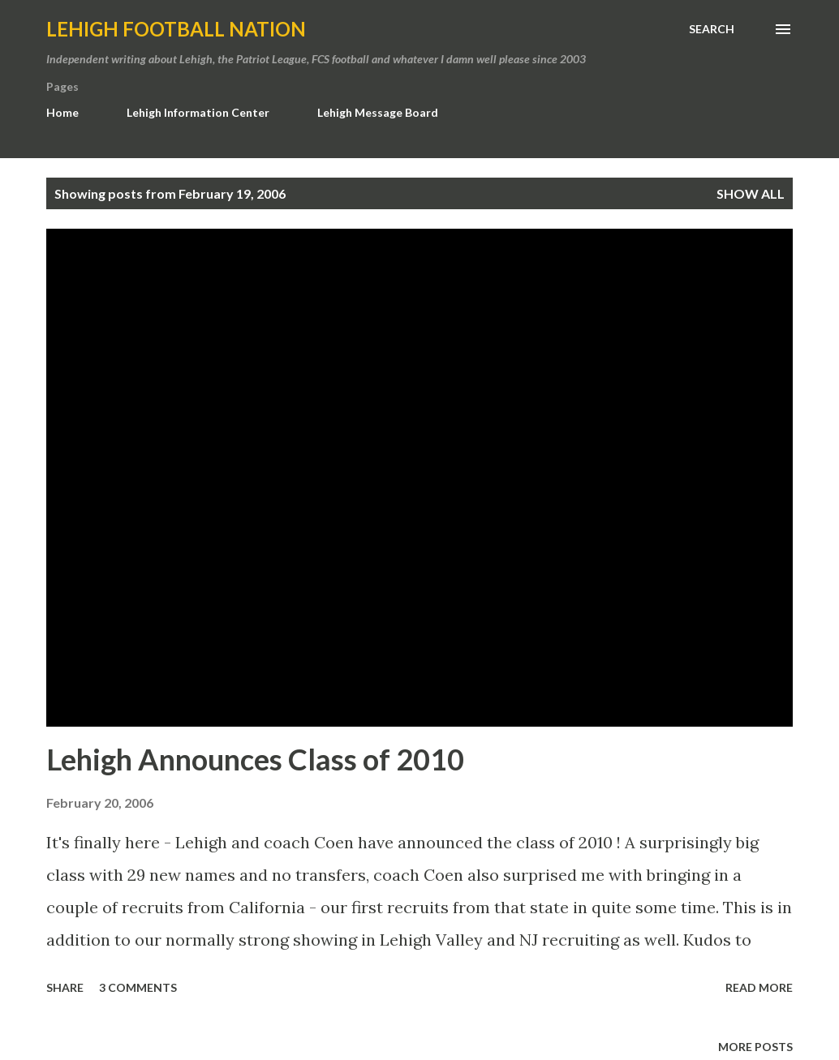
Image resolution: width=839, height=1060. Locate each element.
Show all (750, 193)
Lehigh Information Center (198, 112)
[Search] (711, 29)
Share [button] (65, 987)
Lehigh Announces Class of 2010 (255, 759)
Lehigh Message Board (377, 112)
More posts (755, 1047)
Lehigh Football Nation (176, 29)
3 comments (138, 987)
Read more (759, 987)
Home (62, 112)
